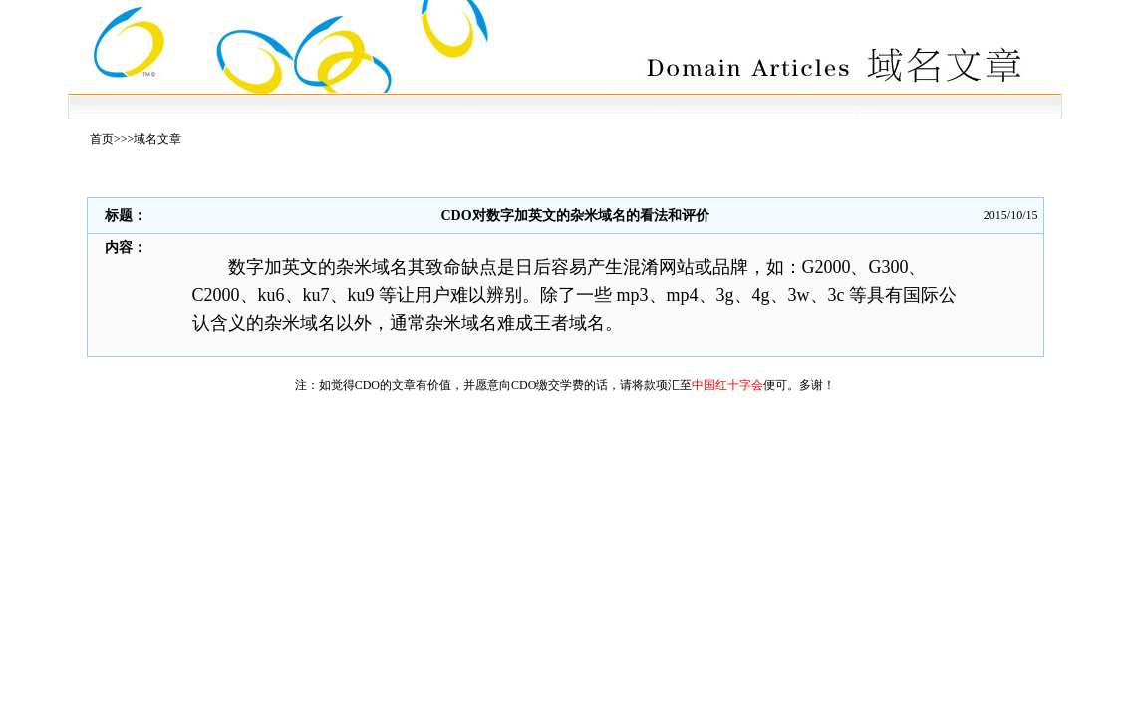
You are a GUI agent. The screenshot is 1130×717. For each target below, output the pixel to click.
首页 (102, 139)
